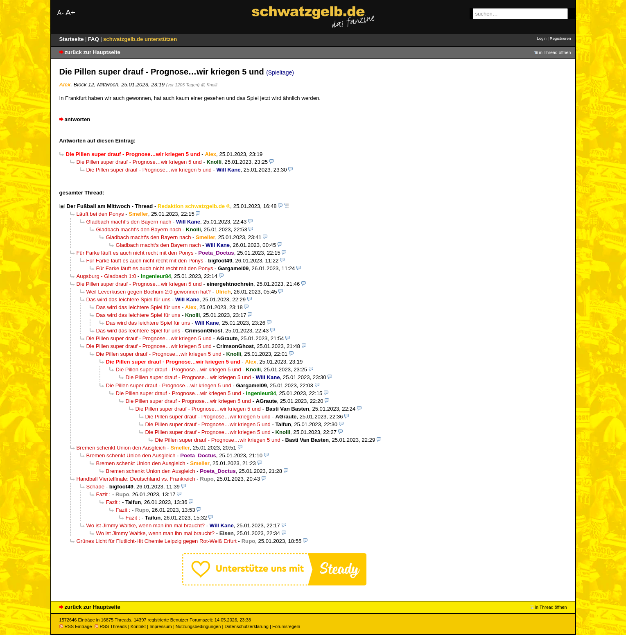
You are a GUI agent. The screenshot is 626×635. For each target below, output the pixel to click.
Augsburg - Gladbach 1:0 (106, 276)
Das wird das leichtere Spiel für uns (128, 299)
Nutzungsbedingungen (198, 626)
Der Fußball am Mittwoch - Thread (110, 206)
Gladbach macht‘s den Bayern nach (129, 222)
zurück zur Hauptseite (92, 52)
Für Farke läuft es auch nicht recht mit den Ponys (135, 253)
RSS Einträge (75, 626)
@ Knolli (209, 84)
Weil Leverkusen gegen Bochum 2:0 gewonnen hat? (148, 292)
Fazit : (103, 494)
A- (60, 12)
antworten (77, 119)
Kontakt (138, 626)
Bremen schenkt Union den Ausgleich (121, 448)
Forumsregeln (286, 626)
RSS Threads (111, 626)
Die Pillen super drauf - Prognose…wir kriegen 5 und (139, 162)
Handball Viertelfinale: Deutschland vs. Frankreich (136, 479)
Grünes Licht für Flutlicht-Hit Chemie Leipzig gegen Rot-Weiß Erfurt (157, 541)
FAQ (94, 39)
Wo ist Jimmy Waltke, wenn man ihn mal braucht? (145, 525)
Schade (95, 487)
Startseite (72, 39)
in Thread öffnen (555, 52)
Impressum (160, 626)
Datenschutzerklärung (246, 626)
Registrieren (560, 38)
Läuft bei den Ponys (100, 214)
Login (541, 38)
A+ (70, 12)
